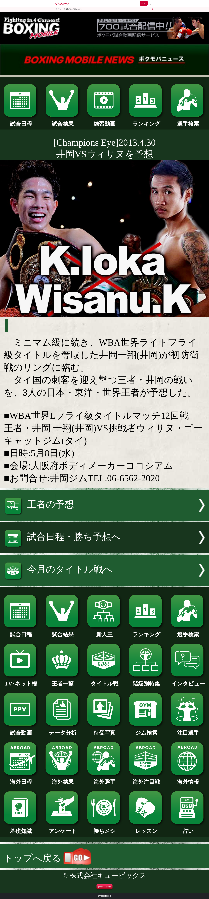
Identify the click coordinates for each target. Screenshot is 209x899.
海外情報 (188, 779)
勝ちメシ (105, 828)
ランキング (146, 121)
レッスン (146, 828)
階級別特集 (146, 681)
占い (188, 828)
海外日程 (21, 779)
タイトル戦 (105, 681)
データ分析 (63, 730)
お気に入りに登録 (104, 887)
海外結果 (63, 779)
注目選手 (188, 730)
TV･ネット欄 (21, 681)
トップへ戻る (47, 858)
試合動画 (21, 730)
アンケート (63, 828)
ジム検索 (146, 730)
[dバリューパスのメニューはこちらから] (151, 3)
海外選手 (105, 779)
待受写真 (105, 730)
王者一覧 (63, 681)
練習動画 (105, 121)
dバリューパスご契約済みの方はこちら (69, 9)
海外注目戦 (146, 779)
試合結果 (63, 121)
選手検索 (188, 121)
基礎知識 (21, 828)
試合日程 (21, 121)
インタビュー (188, 681)
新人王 (105, 632)
